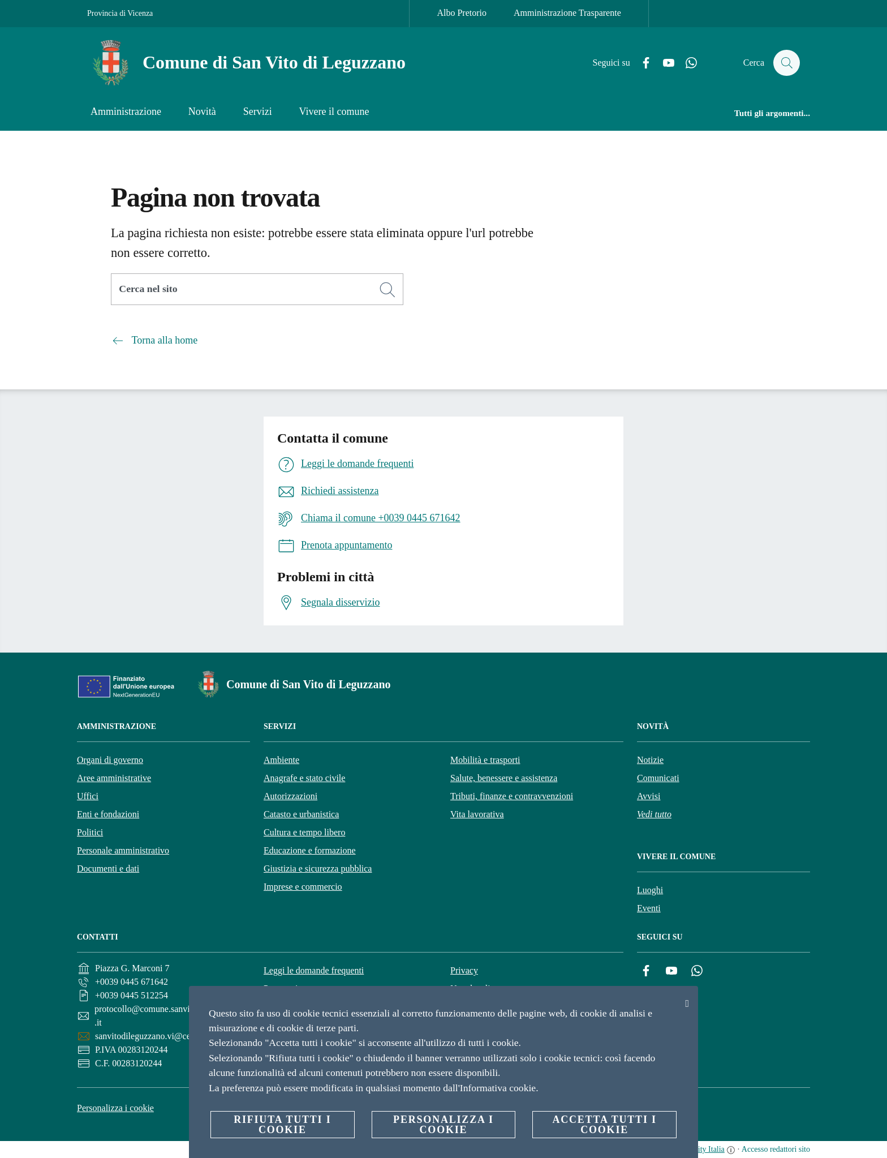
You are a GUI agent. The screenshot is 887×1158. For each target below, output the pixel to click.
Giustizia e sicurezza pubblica (318, 868)
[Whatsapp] (686, 63)
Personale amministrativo (123, 850)
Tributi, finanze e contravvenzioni (511, 796)
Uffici (87, 796)
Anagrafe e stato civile (304, 778)
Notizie (650, 760)
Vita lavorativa (477, 814)
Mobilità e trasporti (485, 760)
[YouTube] (663, 63)
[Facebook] (641, 63)
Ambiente (281, 760)
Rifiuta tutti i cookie (282, 1124)
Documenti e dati (108, 868)
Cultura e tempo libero (304, 832)
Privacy (464, 970)
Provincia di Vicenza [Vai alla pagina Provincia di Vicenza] (120, 13)
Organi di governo (110, 760)
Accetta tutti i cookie (604, 1124)
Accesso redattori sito (776, 1149)
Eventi (649, 908)
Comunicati (658, 778)
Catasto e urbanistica (301, 814)
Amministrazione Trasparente (567, 13)
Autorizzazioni (290, 796)
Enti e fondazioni (108, 814)
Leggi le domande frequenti (314, 970)
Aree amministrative (114, 778)
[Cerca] (786, 62)
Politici (90, 832)
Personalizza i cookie (115, 1108)
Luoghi (650, 890)
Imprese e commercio (303, 886)
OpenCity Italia (700, 1149)
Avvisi (648, 796)
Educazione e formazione (310, 850)
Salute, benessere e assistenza (503, 778)
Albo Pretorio (461, 13)
